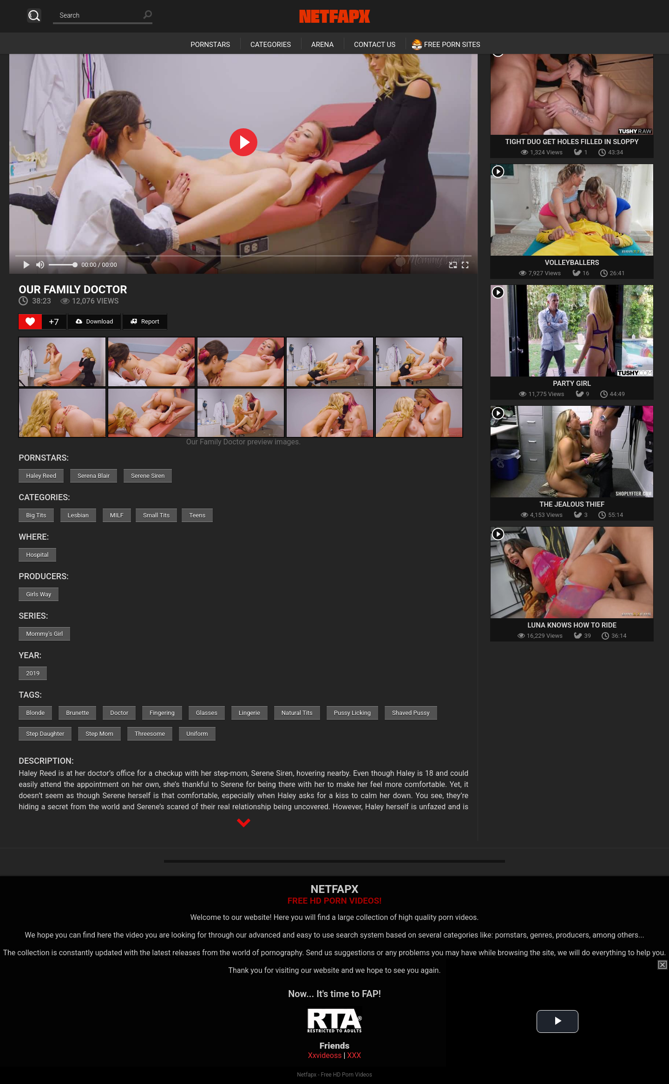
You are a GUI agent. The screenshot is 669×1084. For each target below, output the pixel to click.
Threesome (150, 733)
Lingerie (249, 712)
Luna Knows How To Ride (572, 625)
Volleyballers (572, 262)
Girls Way (38, 594)
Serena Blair (94, 475)
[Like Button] (30, 321)
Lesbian (78, 515)
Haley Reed (41, 475)
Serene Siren (147, 475)
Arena (322, 44)
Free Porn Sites (452, 44)
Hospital (37, 554)
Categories (270, 44)
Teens (197, 515)
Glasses (206, 712)
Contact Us (374, 44)
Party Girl (572, 383)
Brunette (77, 712)
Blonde (35, 712)
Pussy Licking (352, 712)
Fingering (162, 712)
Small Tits (156, 515)
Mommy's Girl (44, 633)
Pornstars (210, 44)
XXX (354, 1055)
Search (34, 15)
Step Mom (99, 733)
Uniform (197, 733)
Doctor (119, 712)
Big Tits (36, 515)
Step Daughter (45, 733)
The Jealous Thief (571, 504)
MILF (117, 515)
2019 (32, 673)
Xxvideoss (325, 1055)
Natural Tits (297, 712)
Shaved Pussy (410, 712)
